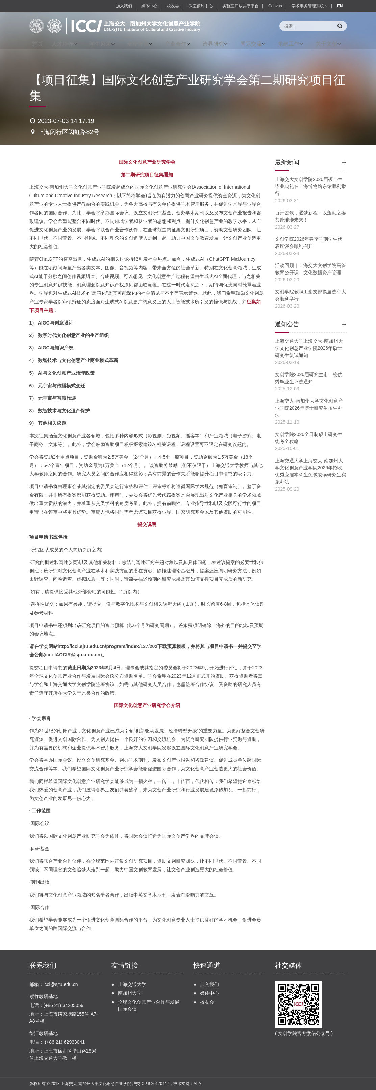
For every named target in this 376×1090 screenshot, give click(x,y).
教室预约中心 (201, 6)
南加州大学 (130, 993)
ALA (197, 1083)
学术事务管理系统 (310, 6)
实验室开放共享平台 (240, 6)
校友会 (173, 6)
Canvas (275, 6)
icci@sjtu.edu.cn (61, 984)
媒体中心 (149, 6)
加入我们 (124, 6)
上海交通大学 (132, 984)
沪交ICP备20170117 (150, 1083)
